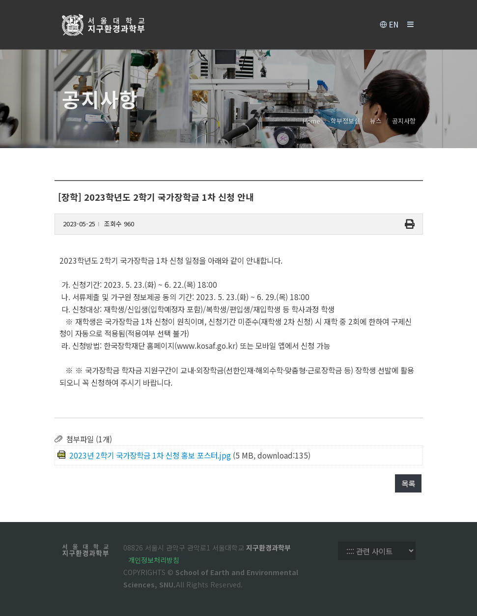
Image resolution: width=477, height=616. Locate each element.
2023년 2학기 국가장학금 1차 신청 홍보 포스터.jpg (150, 455)
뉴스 (376, 120)
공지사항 (404, 120)
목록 (408, 483)
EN (389, 25)
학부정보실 (345, 120)
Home (311, 120)
